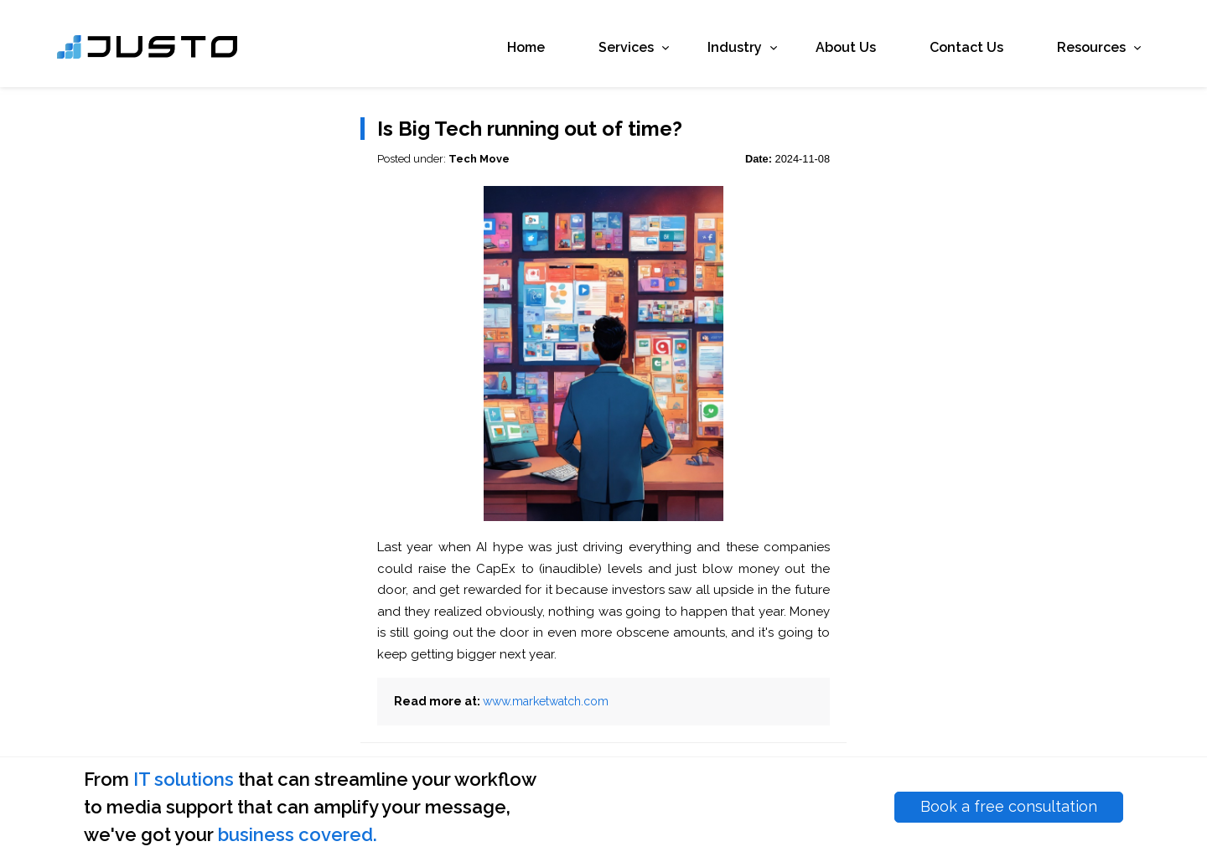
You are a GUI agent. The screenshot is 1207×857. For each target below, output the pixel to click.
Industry (711, 51)
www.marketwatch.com (546, 701)
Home (498, 51)
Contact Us (939, 51)
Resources (1067, 51)
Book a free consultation (1008, 806)
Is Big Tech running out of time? (529, 128)
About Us (818, 51)
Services (603, 51)
